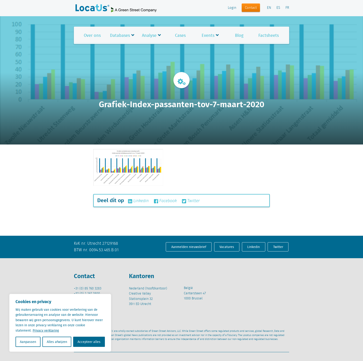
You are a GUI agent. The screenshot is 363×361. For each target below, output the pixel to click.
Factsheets (268, 35)
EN (269, 8)
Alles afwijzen (57, 341)
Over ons (92, 35)
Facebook (165, 201)
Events (208, 35)
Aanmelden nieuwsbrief (188, 247)
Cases (180, 35)
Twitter (191, 201)
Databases (120, 35)
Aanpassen (28, 341)
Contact (251, 8)
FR (287, 8)
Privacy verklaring (46, 330)
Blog (239, 35)
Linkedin (138, 201)
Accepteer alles (89, 341)
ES (278, 8)
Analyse (149, 35)
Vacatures (226, 247)
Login (232, 8)
